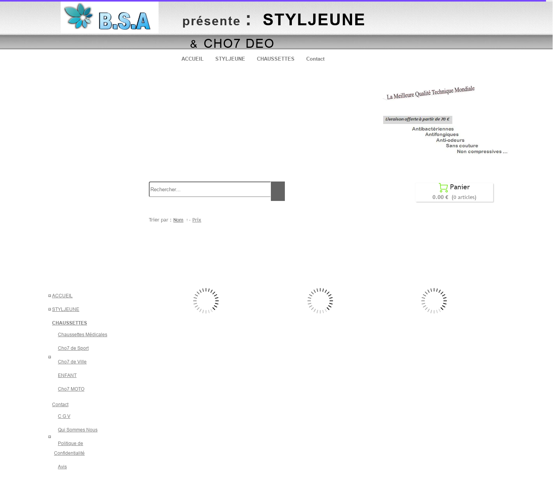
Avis (62, 467)
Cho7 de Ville (72, 362)
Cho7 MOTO (71, 389)
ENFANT (67, 375)
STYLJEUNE (230, 59)
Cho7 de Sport (73, 348)
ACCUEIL (192, 59)
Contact (315, 59)
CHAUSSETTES (276, 59)
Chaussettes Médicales (82, 334)
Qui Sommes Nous (78, 430)
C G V (64, 416)
